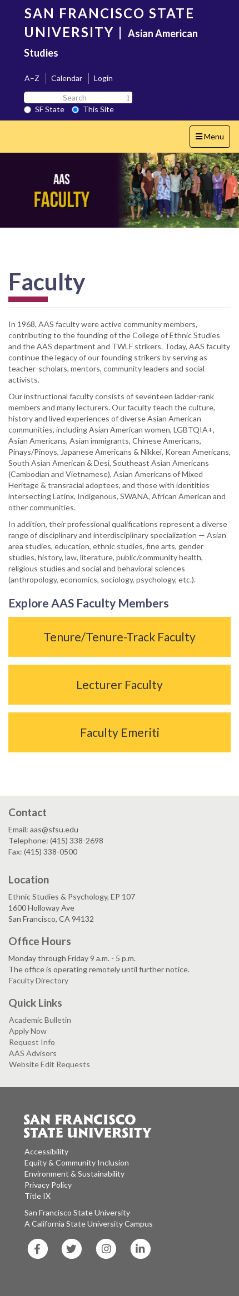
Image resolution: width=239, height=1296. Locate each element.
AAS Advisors (33, 1053)
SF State (44, 109)
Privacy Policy (48, 1184)
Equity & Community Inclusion (76, 1162)
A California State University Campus (88, 1223)
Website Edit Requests (49, 1064)
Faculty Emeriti (120, 732)
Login (103, 78)
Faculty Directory (38, 980)
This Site (93, 109)
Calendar (66, 78)
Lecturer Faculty (119, 684)
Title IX (37, 1195)
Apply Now (28, 1031)
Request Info (32, 1042)
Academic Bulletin (40, 1019)
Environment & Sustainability (74, 1173)
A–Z (31, 78)
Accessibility (46, 1151)
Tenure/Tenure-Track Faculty (119, 637)
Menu (212, 139)
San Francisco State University (77, 1212)
